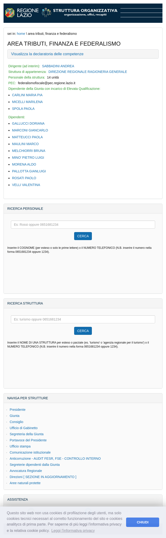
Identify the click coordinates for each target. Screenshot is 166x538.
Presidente (18, 409)
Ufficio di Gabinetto (24, 428)
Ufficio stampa (20, 446)
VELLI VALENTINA (26, 185)
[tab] (83, 54)
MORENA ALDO (24, 164)
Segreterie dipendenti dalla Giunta (35, 465)
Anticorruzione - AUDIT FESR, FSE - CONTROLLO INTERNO (55, 458)
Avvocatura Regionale (26, 471)
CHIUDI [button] (143, 522)
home (21, 34)
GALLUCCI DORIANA (28, 123)
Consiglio (16, 422)
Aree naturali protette (25, 483)
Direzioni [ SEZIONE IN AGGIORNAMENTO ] (43, 477)
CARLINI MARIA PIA (27, 95)
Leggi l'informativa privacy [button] (73, 531)
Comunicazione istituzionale (30, 452)
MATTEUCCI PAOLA (27, 137)
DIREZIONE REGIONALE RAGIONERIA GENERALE (87, 72)
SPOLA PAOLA (23, 109)
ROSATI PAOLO (24, 178)
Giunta (14, 416)
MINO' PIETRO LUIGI (28, 157)
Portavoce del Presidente (28, 440)
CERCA (83, 236)
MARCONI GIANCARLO (30, 130)
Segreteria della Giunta (26, 434)
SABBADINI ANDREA (58, 66)
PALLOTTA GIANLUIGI (29, 171)
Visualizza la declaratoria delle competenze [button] (47, 54)
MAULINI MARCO (25, 144)
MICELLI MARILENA (27, 102)
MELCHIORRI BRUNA (28, 151)
